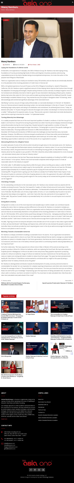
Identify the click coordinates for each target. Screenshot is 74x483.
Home (3, 10)
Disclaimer (41, 407)
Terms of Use (42, 410)
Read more (4, 419)
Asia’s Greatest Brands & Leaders (47, 418)
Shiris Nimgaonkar (6, 356)
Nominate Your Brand (44, 402)
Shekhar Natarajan (31, 336)
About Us (40, 399)
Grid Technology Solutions (47, 477)
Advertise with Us (43, 404)
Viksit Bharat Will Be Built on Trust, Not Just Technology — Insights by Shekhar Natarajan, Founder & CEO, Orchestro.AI (61, 337)
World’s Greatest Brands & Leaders (48, 415)
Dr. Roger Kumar (30, 314)
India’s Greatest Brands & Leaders (48, 420)
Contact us (41, 412)
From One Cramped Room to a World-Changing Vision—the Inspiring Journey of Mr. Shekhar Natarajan (12, 337)
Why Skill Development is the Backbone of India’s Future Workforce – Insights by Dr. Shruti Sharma (12, 376)
